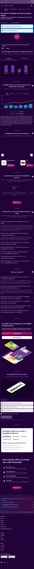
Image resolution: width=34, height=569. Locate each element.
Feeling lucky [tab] (16, 439)
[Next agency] (31, 155)
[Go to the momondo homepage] (8, 5)
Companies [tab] (9, 58)
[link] (11, 165)
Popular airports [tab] (15, 436)
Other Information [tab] (25, 58)
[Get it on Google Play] (4, 557)
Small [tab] (7, 93)
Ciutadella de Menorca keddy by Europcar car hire (12, 447)
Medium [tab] (12, 93)
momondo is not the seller (17, 502)
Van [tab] (20, 93)
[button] (2, 5)
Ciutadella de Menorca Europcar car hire (10, 445)
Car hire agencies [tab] (6, 436)
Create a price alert (18, 481)
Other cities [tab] (23, 436)
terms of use (17, 419)
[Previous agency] (2, 155)
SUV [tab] (16, 93)
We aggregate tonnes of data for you (17, 504)
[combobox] (5, 22)
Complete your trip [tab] (7, 439)
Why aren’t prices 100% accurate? (17, 507)
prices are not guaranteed (28, 498)
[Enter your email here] (18, 410)
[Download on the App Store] (11, 557)
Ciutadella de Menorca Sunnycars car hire (10, 449)
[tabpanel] (17, 69)
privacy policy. (23, 419)
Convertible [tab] (25, 93)
